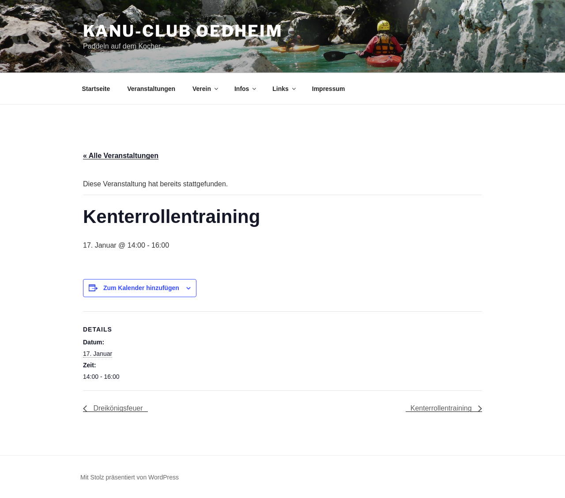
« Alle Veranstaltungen (120, 155)
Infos (245, 88)
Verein (205, 88)
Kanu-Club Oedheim (183, 31)
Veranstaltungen (151, 88)
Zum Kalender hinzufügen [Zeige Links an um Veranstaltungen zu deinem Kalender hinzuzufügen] (141, 287)
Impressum (328, 88)
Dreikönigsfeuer (117, 408)
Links (284, 88)
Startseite (96, 88)
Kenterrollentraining (442, 408)
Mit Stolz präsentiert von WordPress (129, 477)
